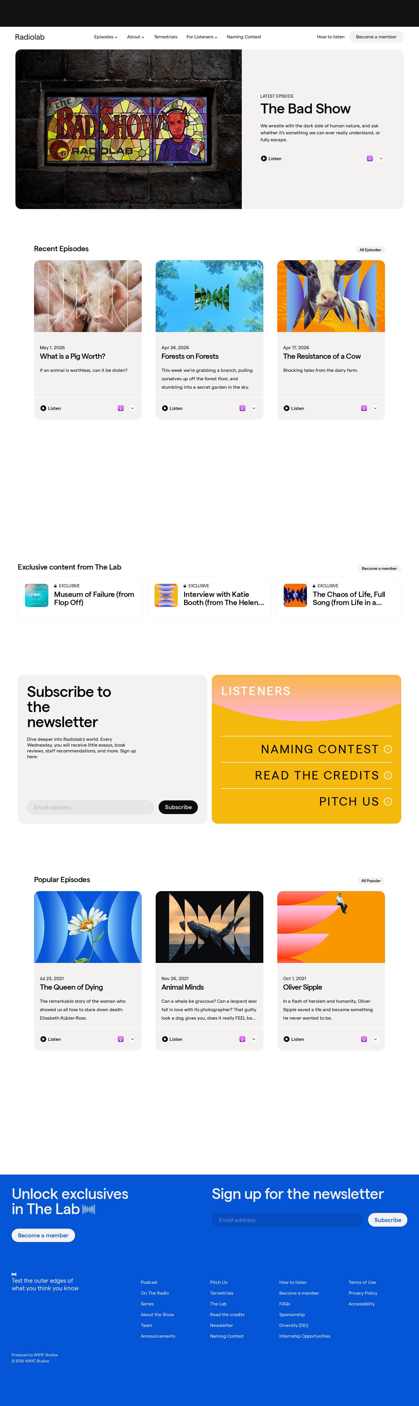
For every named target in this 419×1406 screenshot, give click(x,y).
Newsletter (221, 1325)
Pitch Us (355, 801)
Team (146, 1325)
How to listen (293, 1282)
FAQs (284, 1303)
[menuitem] (106, 37)
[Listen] (272, 159)
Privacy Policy (363, 1293)
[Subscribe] (178, 807)
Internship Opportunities (305, 1336)
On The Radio (155, 1293)
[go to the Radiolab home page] (31, 37)
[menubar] (247, 37)
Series (147, 1303)
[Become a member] (43, 1235)
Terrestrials (221, 1293)
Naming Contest (326, 749)
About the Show (158, 1314)
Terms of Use (362, 1282)
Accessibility (362, 1303)
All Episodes (370, 249)
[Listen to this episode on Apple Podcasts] (370, 159)
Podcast (149, 1282)
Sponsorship (292, 1314)
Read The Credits (323, 775)
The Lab (53, 1208)
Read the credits (227, 1314)
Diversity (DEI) (293, 1325)
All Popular (371, 880)
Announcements (158, 1336)
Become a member (379, 568)
